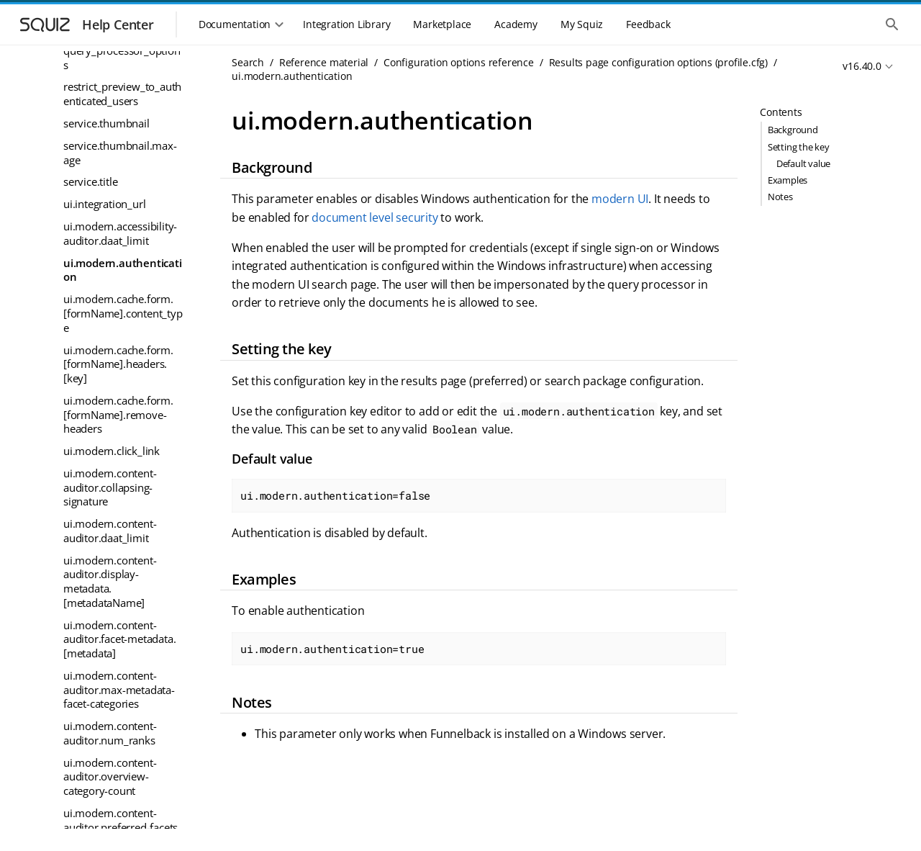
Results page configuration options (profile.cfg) (658, 62)
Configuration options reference (459, 62)
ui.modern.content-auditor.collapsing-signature (109, 487)
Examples (787, 180)
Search (248, 62)
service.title (90, 181)
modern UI (619, 199)
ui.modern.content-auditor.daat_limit (109, 530)
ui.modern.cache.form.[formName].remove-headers (118, 414)
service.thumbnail (106, 123)
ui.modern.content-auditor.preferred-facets (120, 820)
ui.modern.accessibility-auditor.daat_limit (120, 233)
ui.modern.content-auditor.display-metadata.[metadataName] (109, 581)
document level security (374, 217)
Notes (780, 196)
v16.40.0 (862, 66)
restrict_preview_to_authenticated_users (122, 93)
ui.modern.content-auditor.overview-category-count (109, 776)
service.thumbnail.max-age (120, 152)
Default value (803, 163)
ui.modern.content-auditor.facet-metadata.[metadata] (119, 639)
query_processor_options (122, 57)
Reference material (323, 62)
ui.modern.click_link (111, 450)
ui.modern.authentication (122, 270)
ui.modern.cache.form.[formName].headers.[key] (118, 364)
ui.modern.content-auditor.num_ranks (109, 733)
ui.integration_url (104, 204)
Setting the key (799, 146)
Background (793, 129)
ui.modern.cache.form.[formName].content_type (123, 313)
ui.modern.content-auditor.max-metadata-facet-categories (119, 689)
